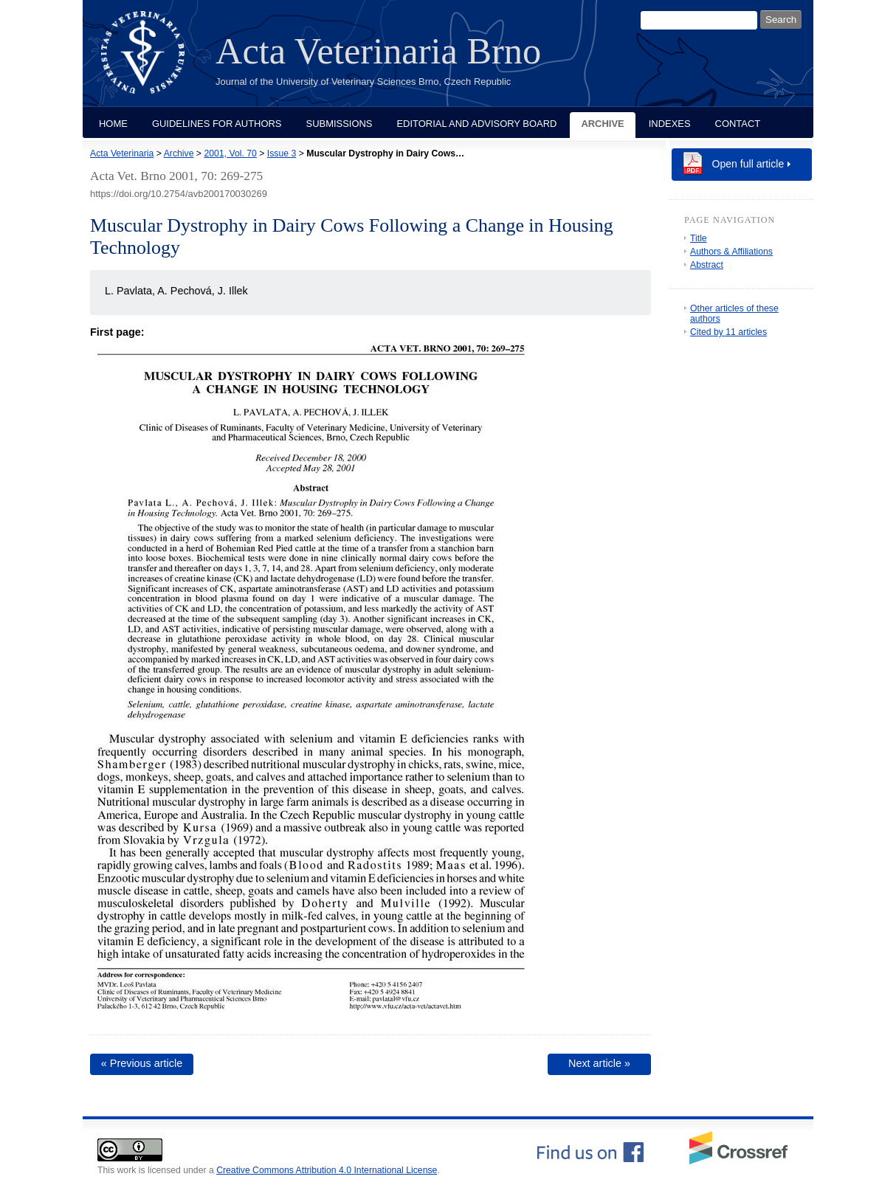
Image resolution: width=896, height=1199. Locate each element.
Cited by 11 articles (728, 332)
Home (113, 123)
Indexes (670, 123)
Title (698, 238)
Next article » (599, 1063)
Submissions (339, 123)
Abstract (706, 265)
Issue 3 (281, 153)
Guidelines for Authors (217, 123)
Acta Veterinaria (122, 153)
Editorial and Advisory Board (476, 123)
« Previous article (141, 1063)
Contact (738, 123)
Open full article (748, 164)
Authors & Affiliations (731, 251)
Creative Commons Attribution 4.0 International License (326, 1170)
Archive (602, 123)
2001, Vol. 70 (230, 153)
